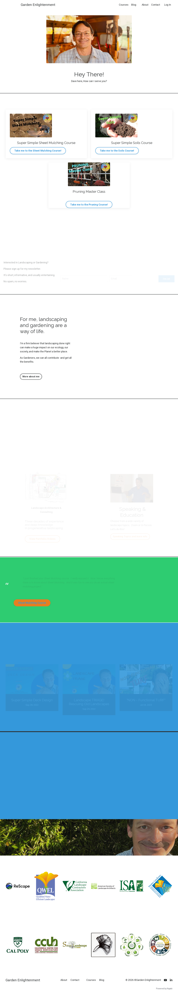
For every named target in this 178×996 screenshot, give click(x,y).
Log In (167, 4)
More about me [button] (30, 376)
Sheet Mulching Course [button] (32, 603)
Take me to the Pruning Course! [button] (89, 204)
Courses (123, 4)
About (145, 4)
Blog (133, 4)
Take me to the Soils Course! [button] (117, 150)
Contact (155, 4)
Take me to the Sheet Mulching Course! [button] (37, 150)
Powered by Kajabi (164, 989)
